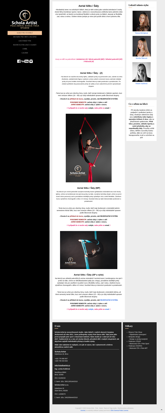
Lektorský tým (25, 41)
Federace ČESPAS (135, 346)
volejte (90, 108)
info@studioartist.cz (62, 365)
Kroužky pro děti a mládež (24, 37)
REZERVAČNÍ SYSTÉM (109, 99)
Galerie (25, 53)
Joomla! (82, 410)
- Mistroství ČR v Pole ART (138, 348)
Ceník (24, 49)
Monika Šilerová (141, 58)
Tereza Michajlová (141, 33)
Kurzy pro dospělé (25, 33)
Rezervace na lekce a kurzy (24, 45)
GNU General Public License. (120, 410)
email (107, 108)
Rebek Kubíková (141, 83)
